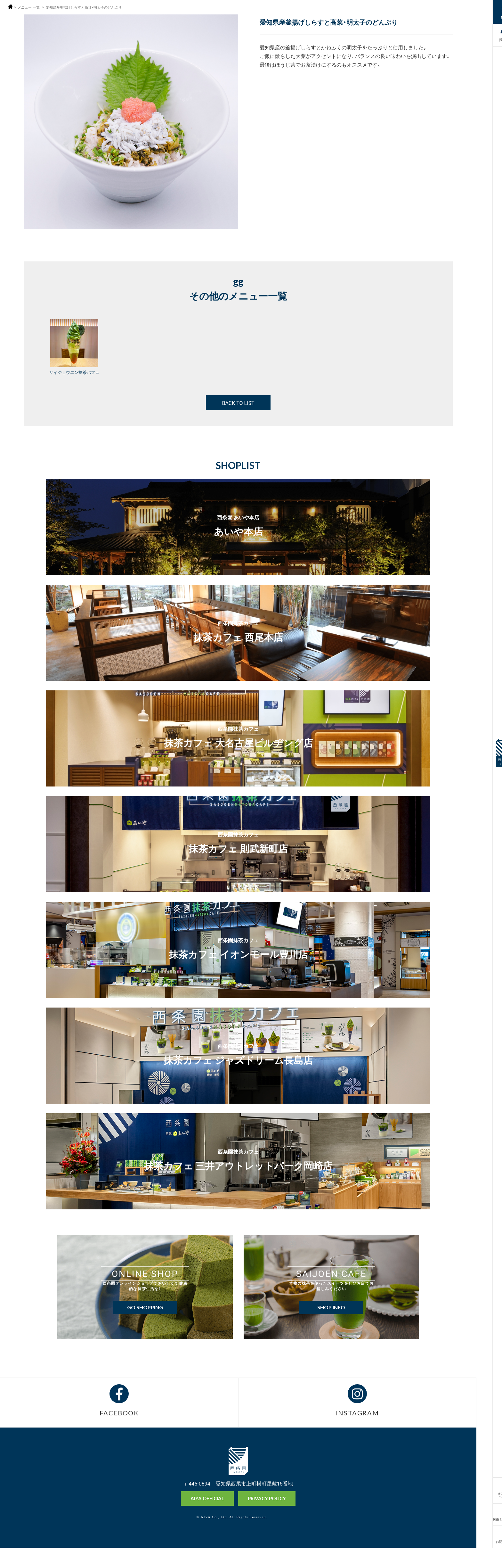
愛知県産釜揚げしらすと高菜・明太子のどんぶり (89, 7)
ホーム (10, 6)
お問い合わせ (488, 1541)
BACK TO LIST (238, 403)
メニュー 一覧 (30, 7)
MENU (488, 17)
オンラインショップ (489, 1494)
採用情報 (488, 34)
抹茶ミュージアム (489, 1519)
